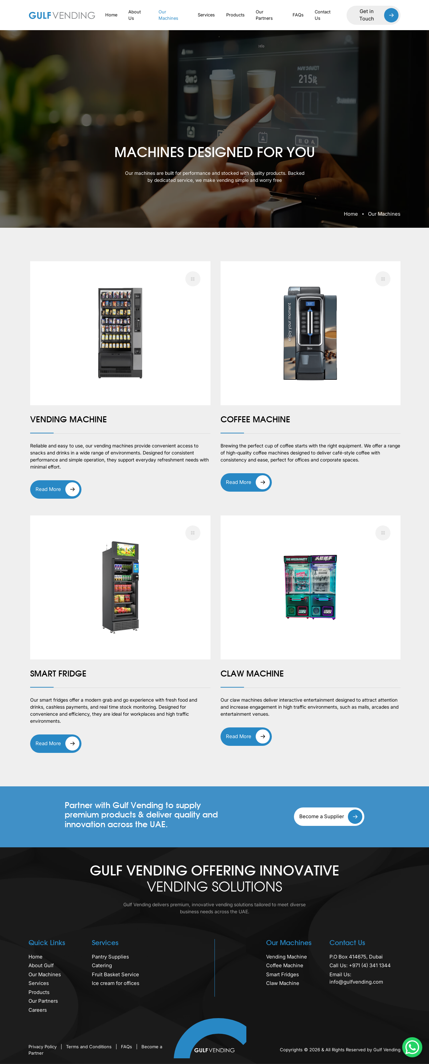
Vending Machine (286, 956)
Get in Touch (379, 15)
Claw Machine (282, 983)
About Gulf (41, 965)
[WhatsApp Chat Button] (412, 1047)
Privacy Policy (43, 1046)
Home (111, 14)
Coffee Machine (284, 965)
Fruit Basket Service (115, 974)
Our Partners (264, 15)
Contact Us (322, 15)
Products (235, 14)
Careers (37, 1010)
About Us (134, 15)
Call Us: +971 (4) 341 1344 (360, 965)
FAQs (298, 14)
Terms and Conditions (89, 1046)
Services (206, 14)
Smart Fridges (282, 974)
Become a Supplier (330, 816)
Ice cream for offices (115, 983)
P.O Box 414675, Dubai (356, 956)
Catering (102, 965)
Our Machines (168, 15)
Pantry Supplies (110, 956)
